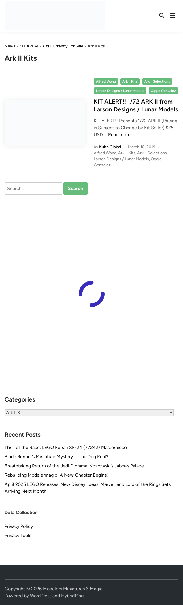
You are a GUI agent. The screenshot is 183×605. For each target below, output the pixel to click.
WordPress (40, 595)
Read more (119, 134)
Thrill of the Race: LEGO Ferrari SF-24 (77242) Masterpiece (66, 447)
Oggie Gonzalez (163, 91)
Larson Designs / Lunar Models (120, 91)
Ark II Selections (157, 81)
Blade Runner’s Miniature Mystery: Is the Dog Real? (56, 456)
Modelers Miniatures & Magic (73, 588)
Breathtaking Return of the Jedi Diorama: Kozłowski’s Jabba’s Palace (74, 466)
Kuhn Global (110, 146)
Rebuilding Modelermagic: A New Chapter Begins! (56, 475)
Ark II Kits (129, 81)
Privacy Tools (18, 535)
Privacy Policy (19, 526)
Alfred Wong (106, 81)
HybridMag (72, 595)
